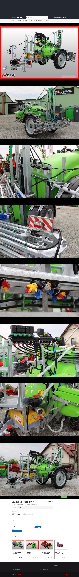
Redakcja (41, 565)
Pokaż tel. (38, 527)
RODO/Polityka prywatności (44, 569)
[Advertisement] (39, 7)
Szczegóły (21, 557)
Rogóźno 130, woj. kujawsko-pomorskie (31, 504)
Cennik (12, 565)
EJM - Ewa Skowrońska (18, 574)
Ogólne (14, 507)
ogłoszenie (64, 17)
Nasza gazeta (42, 566)
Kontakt (20, 507)
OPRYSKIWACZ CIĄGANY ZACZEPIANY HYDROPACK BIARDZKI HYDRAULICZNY (45, 553)
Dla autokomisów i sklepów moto (16, 566)
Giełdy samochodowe (29, 566)
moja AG (58, 17)
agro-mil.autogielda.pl (35, 523)
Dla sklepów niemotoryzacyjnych (16, 569)
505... (37, 527)
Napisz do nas (56, 565)
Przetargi (27, 565)
